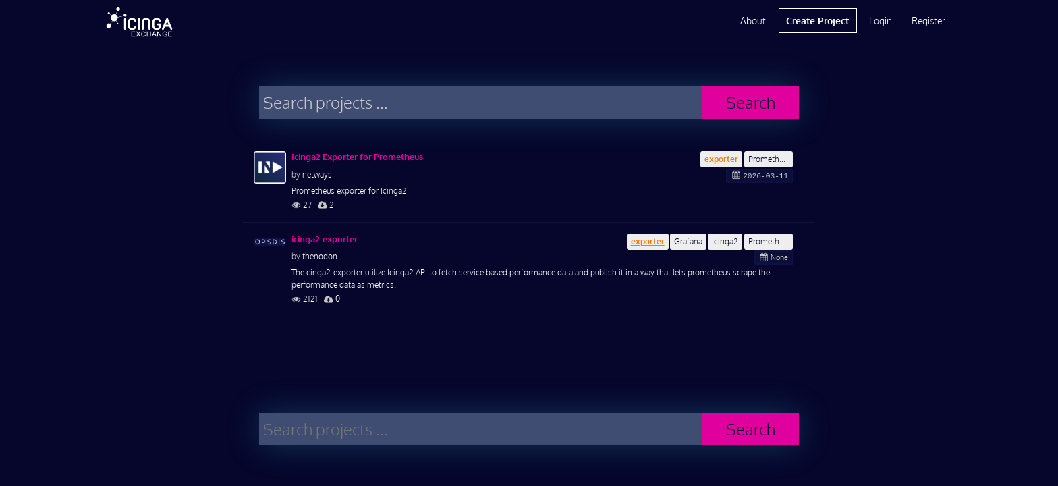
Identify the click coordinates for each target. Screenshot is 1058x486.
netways (317, 174)
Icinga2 (725, 241)
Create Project (817, 20)
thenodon (319, 256)
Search (750, 102)
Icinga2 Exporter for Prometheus (357, 156)
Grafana (688, 241)
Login (880, 20)
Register (928, 20)
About (753, 20)
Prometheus (769, 159)
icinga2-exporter (324, 239)
